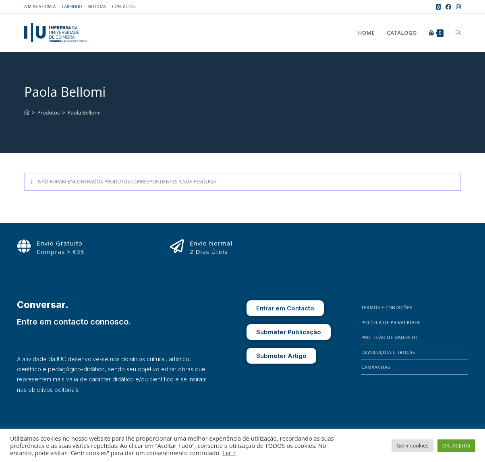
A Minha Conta (40, 6)
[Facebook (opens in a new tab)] (448, 7)
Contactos (124, 6)
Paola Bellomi (84, 112)
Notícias (97, 6)
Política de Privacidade (391, 322)
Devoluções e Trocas (388, 352)
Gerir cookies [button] (412, 445)
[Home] (26, 112)
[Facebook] (367, 421)
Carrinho (72, 6)
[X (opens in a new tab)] (438, 7)
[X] (390, 421)
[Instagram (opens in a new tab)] (457, 7)
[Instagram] (379, 421)
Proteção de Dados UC (390, 337)
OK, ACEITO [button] (456, 445)
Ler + (229, 453)
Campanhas (375, 367)
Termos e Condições (386, 307)
